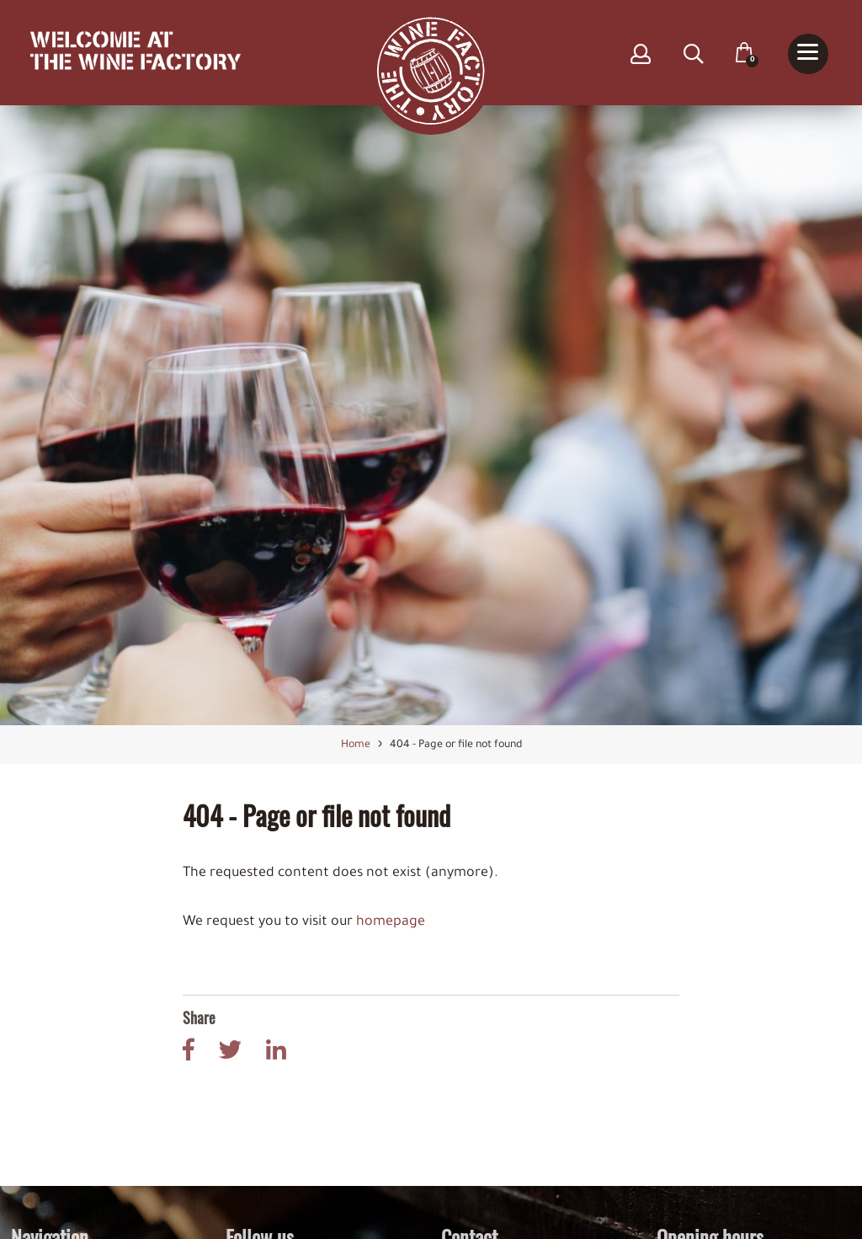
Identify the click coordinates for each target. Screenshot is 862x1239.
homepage (390, 923)
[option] (431, 415)
